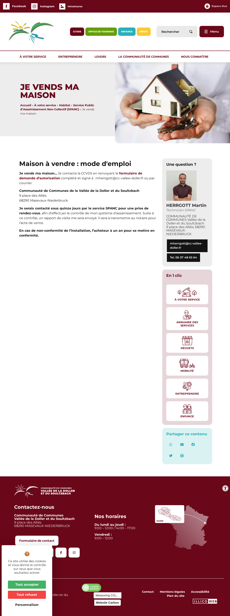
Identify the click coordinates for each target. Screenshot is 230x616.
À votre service (34, 57)
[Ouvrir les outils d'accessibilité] (225, 488)
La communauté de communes (144, 57)
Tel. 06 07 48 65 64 (183, 257)
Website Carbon (107, 602)
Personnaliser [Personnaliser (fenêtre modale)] (27, 605)
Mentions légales (172, 592)
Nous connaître (195, 57)
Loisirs (101, 57)
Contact (148, 592)
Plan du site (175, 596)
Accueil (25, 105)
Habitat (64, 105)
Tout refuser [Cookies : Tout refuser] (27, 595)
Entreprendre (71, 57)
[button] (170, 444)
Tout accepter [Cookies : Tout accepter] (27, 584)
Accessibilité (200, 592)
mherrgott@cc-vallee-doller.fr (186, 246)
